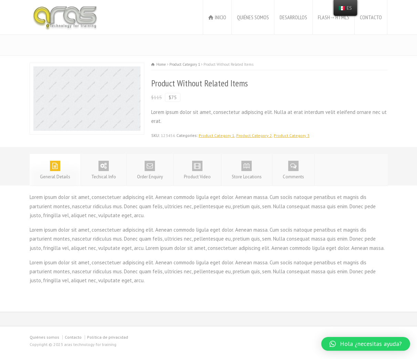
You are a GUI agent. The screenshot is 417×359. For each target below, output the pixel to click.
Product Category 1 (216, 135)
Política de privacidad (107, 337)
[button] (365, 344)
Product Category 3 (292, 135)
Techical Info (103, 170)
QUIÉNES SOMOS (253, 17)
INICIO (220, 17)
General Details (55, 170)
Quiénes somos (44, 337)
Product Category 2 (254, 135)
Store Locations (247, 170)
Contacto (73, 337)
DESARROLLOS (293, 17)
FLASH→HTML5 (333, 17)
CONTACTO (371, 17)
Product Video (197, 170)
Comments (293, 170)
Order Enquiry (150, 170)
